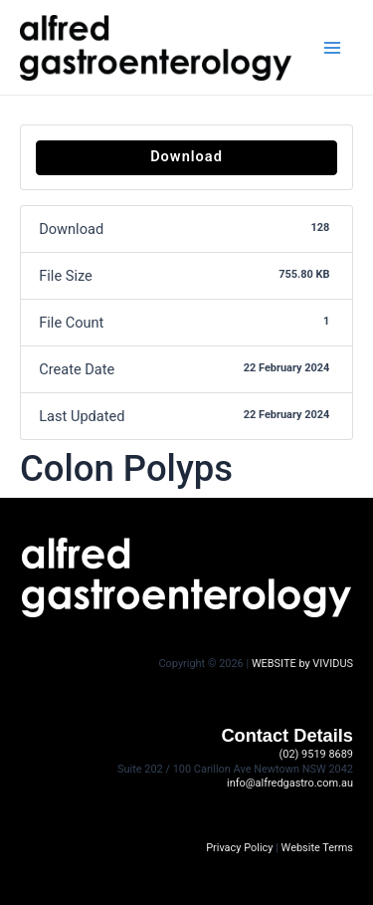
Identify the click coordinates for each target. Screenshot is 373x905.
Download (186, 156)
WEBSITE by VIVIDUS (302, 663)
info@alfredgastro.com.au (290, 783)
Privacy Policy (239, 847)
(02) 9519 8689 (316, 754)
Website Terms (317, 847)
